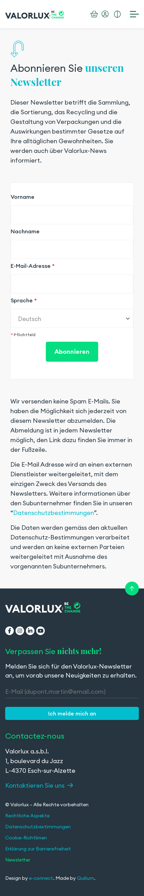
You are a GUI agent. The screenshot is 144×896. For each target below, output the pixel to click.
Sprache (24, 300)
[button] (72, 713)
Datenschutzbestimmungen (53, 513)
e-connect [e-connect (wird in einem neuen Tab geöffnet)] (41, 878)
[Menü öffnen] (134, 13)
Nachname (25, 231)
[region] (72, 306)
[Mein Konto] (105, 14)
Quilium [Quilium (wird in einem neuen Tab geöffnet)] (85, 878)
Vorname (22, 196)
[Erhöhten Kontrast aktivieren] (117, 14)
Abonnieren (72, 352)
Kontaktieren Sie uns (39, 785)
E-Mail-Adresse (33, 265)
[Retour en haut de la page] (132, 588)
